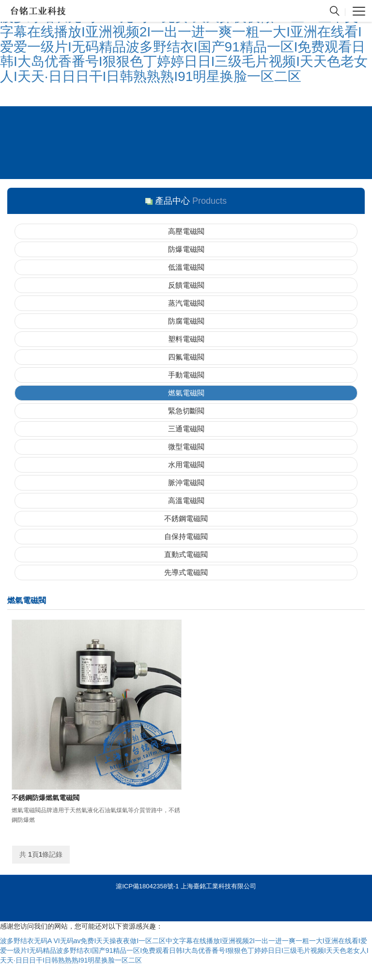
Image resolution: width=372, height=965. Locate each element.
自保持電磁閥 (186, 536)
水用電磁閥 (186, 464)
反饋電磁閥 (186, 285)
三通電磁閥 (186, 429)
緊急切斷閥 (186, 411)
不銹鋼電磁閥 (186, 518)
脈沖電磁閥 (186, 482)
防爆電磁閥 (186, 249)
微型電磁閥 (186, 446)
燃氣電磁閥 (186, 393)
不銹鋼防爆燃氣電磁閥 (45, 797)
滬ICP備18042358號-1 (147, 886)
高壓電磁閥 (186, 231)
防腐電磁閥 (186, 321)
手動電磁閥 (186, 375)
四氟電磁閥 (186, 357)
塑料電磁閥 (186, 339)
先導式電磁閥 (186, 572)
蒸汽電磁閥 (186, 303)
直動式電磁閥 (186, 554)
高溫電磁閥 (186, 500)
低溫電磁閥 (186, 267)
